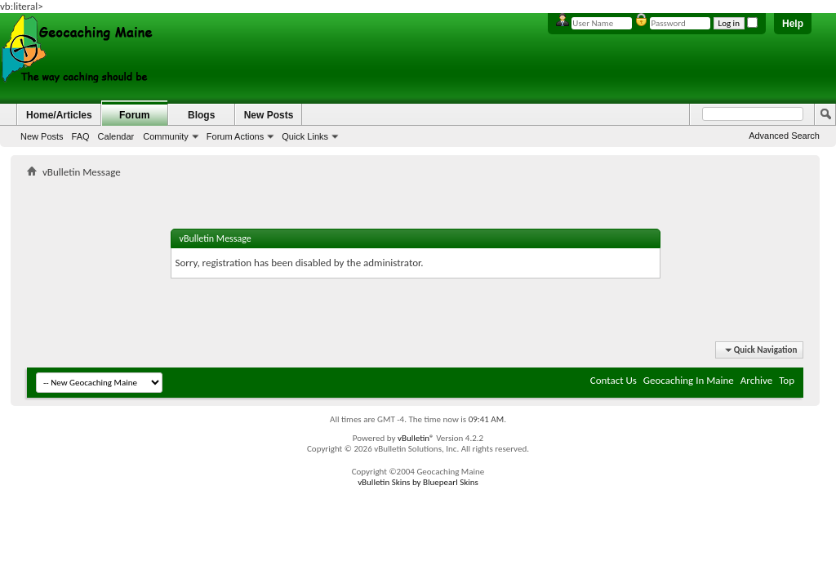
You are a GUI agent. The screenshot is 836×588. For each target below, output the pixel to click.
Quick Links (305, 136)
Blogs (201, 115)
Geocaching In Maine (688, 380)
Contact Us (613, 380)
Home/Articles (59, 115)
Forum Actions (235, 136)
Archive (756, 380)
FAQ (81, 136)
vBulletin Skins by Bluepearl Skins (418, 482)
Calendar (116, 136)
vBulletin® (416, 438)
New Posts (42, 136)
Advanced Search (784, 135)
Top (786, 380)
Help (792, 23)
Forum (134, 115)
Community (166, 136)
